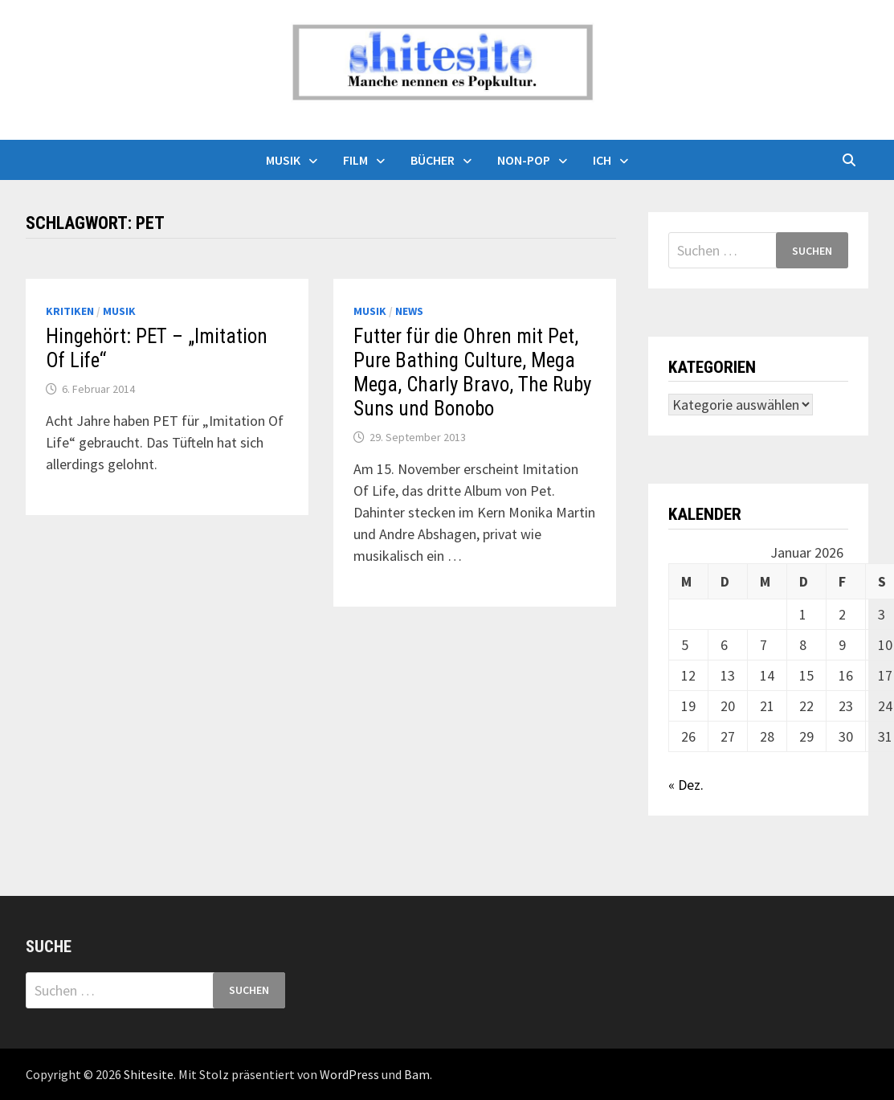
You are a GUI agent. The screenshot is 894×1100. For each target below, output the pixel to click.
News (409, 311)
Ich (602, 160)
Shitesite (148, 1074)
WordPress (349, 1074)
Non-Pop (523, 160)
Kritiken (70, 311)
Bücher (432, 160)
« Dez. (686, 784)
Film (355, 160)
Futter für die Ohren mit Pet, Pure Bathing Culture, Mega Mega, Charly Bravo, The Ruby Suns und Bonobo (472, 372)
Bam (417, 1074)
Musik (283, 160)
